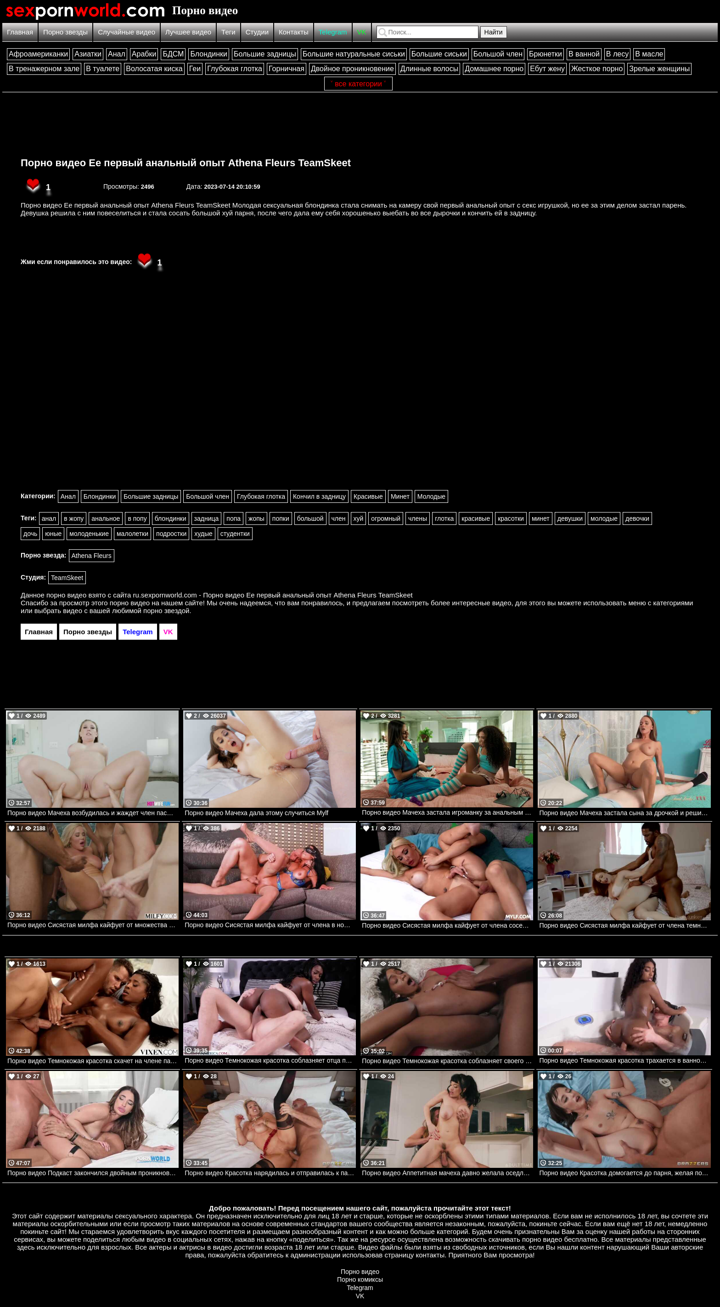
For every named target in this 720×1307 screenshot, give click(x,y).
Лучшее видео (188, 32)
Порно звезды (65, 32)
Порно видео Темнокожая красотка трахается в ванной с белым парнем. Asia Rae (624, 1060)
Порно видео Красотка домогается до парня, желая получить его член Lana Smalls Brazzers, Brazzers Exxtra (624, 1173)
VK (361, 32)
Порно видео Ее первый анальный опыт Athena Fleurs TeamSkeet (186, 163)
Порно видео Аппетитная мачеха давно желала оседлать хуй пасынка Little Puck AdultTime (447, 1173)
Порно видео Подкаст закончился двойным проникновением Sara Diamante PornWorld (93, 1173)
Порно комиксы (360, 1279)
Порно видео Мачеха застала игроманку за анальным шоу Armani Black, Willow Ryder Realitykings (447, 812)
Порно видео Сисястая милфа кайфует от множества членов (93, 925)
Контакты (294, 32)
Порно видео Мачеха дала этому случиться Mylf (256, 813)
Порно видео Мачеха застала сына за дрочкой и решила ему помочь (624, 813)
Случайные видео (126, 32)
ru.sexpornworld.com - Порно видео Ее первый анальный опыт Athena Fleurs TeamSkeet (273, 595)
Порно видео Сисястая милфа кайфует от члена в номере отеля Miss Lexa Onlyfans (270, 925)
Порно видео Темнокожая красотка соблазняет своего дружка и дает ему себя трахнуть (447, 1061)
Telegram (333, 32)
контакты (430, 1255)
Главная (20, 32)
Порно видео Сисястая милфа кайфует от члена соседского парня (447, 925)
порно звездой (166, 610)
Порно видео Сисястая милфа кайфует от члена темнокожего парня (624, 925)
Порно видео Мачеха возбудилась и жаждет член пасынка (93, 813)
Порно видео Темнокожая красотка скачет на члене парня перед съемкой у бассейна (93, 1061)
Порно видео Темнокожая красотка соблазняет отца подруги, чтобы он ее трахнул (270, 1060)
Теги (228, 32)
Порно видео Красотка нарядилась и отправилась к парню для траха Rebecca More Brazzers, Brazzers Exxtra (270, 1173)
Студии (257, 32)
